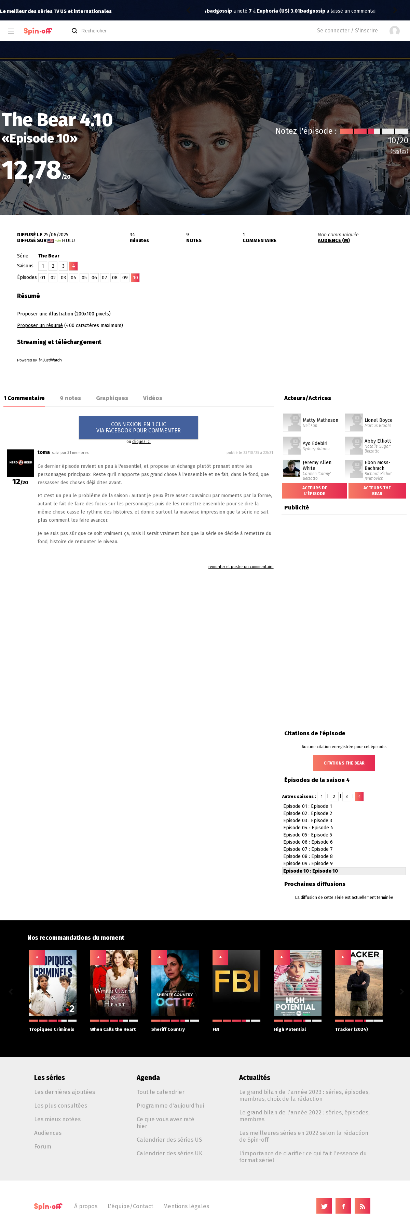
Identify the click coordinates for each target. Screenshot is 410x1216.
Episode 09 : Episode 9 (308, 863)
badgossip (219, 11)
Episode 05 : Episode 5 (307, 835)
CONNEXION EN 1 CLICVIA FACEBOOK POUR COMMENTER (138, 427)
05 (84, 278)
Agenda (148, 1078)
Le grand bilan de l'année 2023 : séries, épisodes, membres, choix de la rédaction (304, 1095)
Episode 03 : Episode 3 (307, 821)
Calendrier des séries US (169, 1139)
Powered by (39, 360)
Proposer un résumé (40, 325)
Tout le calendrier (160, 1091)
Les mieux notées (57, 1119)
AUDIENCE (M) (334, 240)
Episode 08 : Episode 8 (308, 856)
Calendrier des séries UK (169, 1153)
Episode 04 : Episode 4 (308, 828)
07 (104, 278)
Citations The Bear (344, 763)
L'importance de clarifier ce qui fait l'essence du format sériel (303, 1156)
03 (63, 278)
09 (125, 278)
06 (94, 278)
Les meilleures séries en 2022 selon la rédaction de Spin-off (303, 1136)
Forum (42, 1146)
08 (115, 278)
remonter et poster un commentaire (241, 566)
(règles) (399, 151)
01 (42, 278)
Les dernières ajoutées (64, 1091)
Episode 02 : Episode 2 (307, 813)
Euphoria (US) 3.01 (313, 11)
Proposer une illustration (45, 314)
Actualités (254, 1078)
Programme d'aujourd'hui (170, 1105)
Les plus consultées (60, 1105)
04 (74, 278)
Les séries (49, 1078)
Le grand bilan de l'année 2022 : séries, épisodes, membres (304, 1116)
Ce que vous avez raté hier (165, 1122)
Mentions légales (186, 1206)
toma (44, 452)
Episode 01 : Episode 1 (307, 806)
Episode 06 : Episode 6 (308, 842)
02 (53, 278)
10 (135, 278)
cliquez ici (141, 441)
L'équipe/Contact (130, 1206)
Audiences (48, 1132)
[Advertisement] (330, 332)
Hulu (68, 240)
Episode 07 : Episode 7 (308, 849)
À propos (85, 1206)
